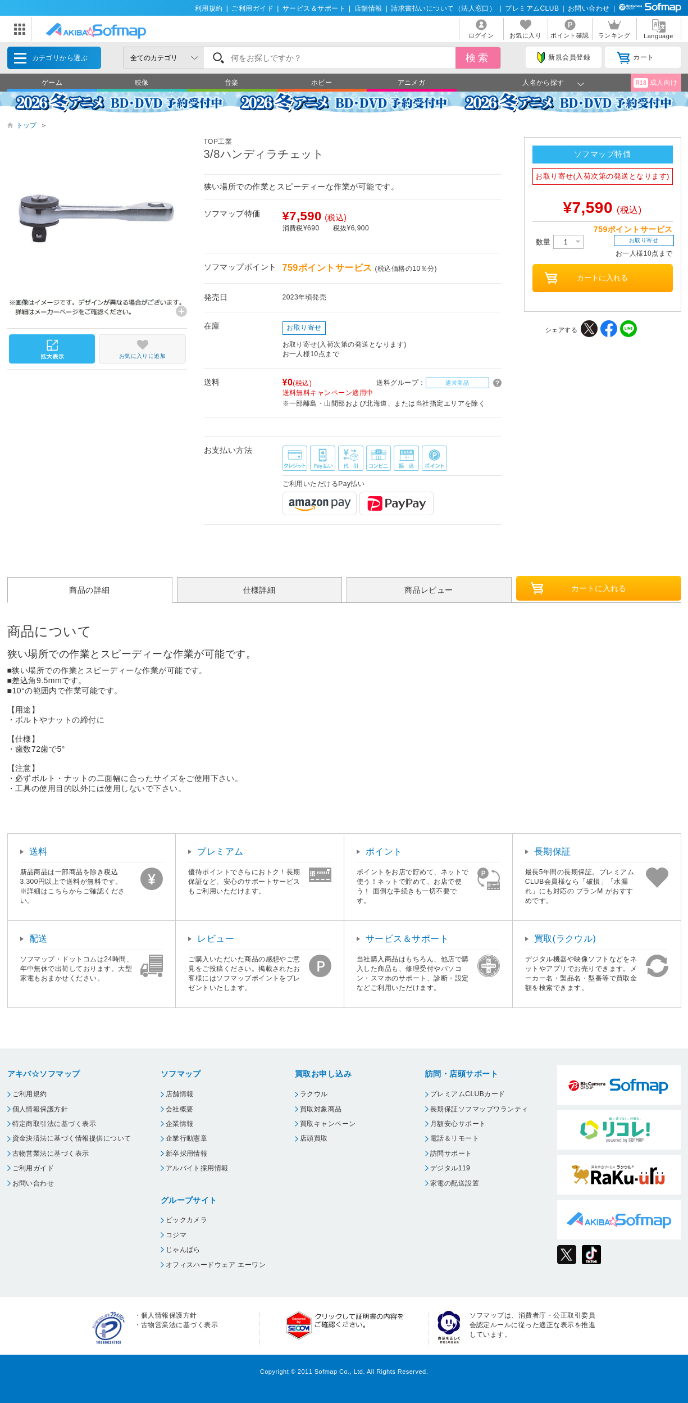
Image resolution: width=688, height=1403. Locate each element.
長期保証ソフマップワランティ (479, 1109)
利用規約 (209, 8)
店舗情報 (368, 8)
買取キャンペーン (328, 1124)
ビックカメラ (187, 1220)
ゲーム (52, 83)
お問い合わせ (589, 8)
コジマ (176, 1235)
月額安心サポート (458, 1124)
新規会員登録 (563, 57)
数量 (560, 242)
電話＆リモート (454, 1138)
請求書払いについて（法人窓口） (443, 8)
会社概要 (180, 1109)
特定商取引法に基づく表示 (54, 1124)
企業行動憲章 (187, 1138)
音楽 (232, 83)
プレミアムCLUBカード (467, 1094)
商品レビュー (428, 589)
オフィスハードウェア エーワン (216, 1265)
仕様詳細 (259, 589)
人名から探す (543, 83)
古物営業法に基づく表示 (50, 1153)
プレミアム (220, 851)
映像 (142, 83)
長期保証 (552, 851)
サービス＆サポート (314, 8)
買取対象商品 (321, 1109)
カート (635, 58)
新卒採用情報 (187, 1153)
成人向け (655, 83)
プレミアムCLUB (532, 8)
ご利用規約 (29, 1094)
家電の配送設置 (454, 1183)
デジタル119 (450, 1168)
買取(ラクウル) (565, 938)
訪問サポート (451, 1153)
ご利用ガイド (252, 8)
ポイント (384, 851)
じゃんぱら (183, 1250)
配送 (38, 938)
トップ (26, 125)
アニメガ (412, 83)
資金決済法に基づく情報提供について (71, 1138)
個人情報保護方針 (40, 1109)
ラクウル (314, 1094)
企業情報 (180, 1124)
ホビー (321, 83)
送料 (38, 851)
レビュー (215, 938)
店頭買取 (314, 1138)
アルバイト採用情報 (197, 1168)
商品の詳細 (89, 589)
